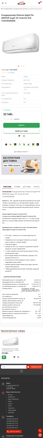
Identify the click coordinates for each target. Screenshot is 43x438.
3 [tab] (23, 66)
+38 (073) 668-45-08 (12, 428)
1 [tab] (18, 66)
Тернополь (11, 408)
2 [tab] (21, 66)
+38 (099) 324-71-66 (12, 423)
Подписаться (36, 367)
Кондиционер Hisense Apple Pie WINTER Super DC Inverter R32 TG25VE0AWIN (10, 350)
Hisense (26, 76)
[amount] (8, 119)
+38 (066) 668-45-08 (12, 419)
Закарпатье (11, 397)
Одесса (10, 403)
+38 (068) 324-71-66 (12, 425)
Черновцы (11, 412)
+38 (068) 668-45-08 (12, 421)
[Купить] (4, 357)
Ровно (10, 405)
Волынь (10, 394)
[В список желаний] (14, 357)
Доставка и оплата (21, 152)
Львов (10, 401)
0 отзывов (11, 72)
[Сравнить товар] (18, 357)
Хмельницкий (12, 410)
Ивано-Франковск (13, 399)
